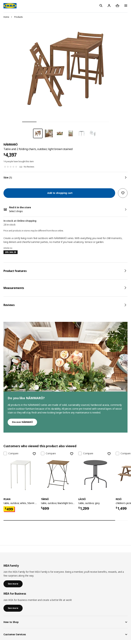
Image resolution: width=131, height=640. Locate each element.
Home (6, 16)
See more (13, 583)
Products (18, 16)
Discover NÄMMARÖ (22, 422)
